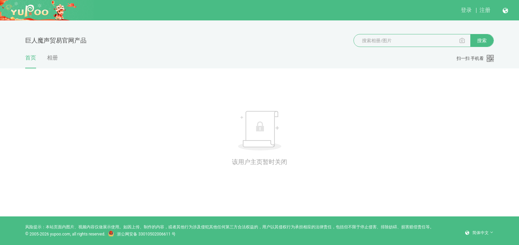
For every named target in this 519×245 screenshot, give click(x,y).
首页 (30, 61)
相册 (52, 57)
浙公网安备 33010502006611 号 (141, 234)
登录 (466, 10)
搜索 (482, 40)
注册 (484, 10)
